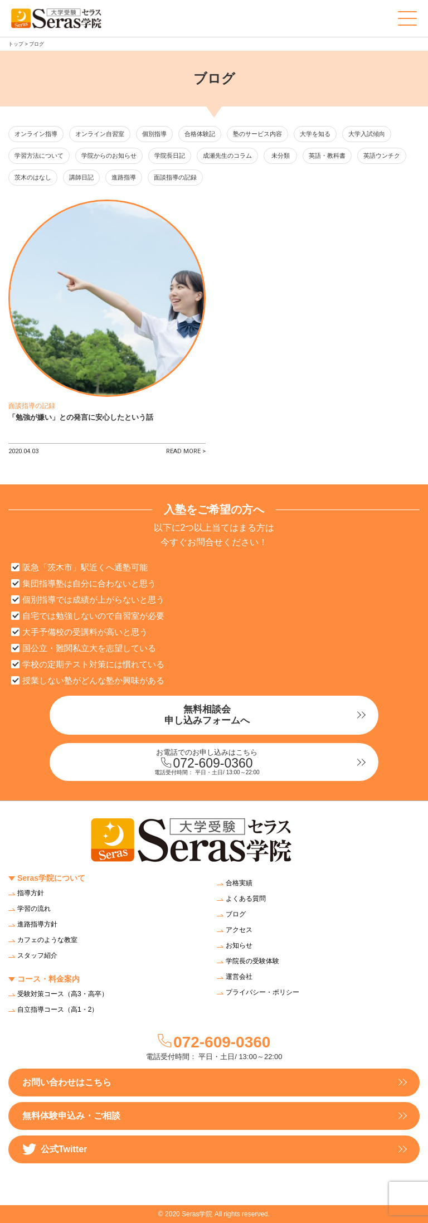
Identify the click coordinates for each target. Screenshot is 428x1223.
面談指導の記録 (175, 177)
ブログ (236, 914)
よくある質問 (246, 898)
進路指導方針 (37, 924)
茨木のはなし (32, 177)
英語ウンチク (381, 155)
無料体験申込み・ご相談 (71, 1115)
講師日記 (81, 177)
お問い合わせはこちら (66, 1082)
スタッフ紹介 (37, 955)
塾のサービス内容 (257, 133)
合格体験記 (199, 133)
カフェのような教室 (47, 939)
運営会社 (239, 976)
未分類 (280, 155)
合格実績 (239, 883)
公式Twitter (54, 1149)
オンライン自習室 (99, 133)
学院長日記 (169, 155)
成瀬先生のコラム (227, 155)
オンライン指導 (35, 133)
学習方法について (39, 155)
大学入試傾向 (366, 133)
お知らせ (239, 945)
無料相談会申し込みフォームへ (207, 715)
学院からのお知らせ (109, 155)
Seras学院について (51, 877)
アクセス (239, 929)
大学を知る (315, 133)
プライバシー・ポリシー (262, 992)
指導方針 (30, 893)
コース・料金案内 (48, 978)
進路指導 (123, 177)
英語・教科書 (327, 155)
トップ (15, 44)
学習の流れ (34, 908)
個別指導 (154, 133)
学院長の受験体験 (252, 961)
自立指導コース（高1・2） (57, 1009)
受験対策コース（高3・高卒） (62, 994)
